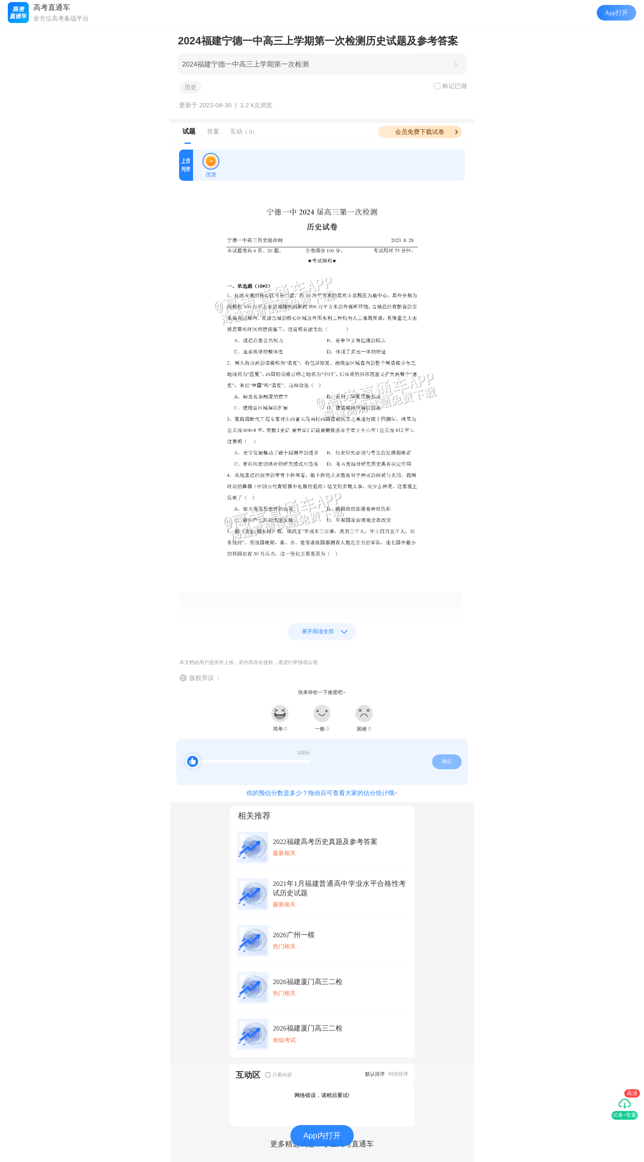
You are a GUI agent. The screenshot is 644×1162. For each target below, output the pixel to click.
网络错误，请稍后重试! (322, 1095)
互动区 (248, 1074)
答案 (213, 131)
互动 (244, 131)
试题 (189, 131)
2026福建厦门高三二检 (307, 982)
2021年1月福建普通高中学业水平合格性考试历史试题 (339, 888)
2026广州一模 (293, 935)
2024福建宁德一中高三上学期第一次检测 (245, 64)
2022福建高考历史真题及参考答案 (325, 842)
